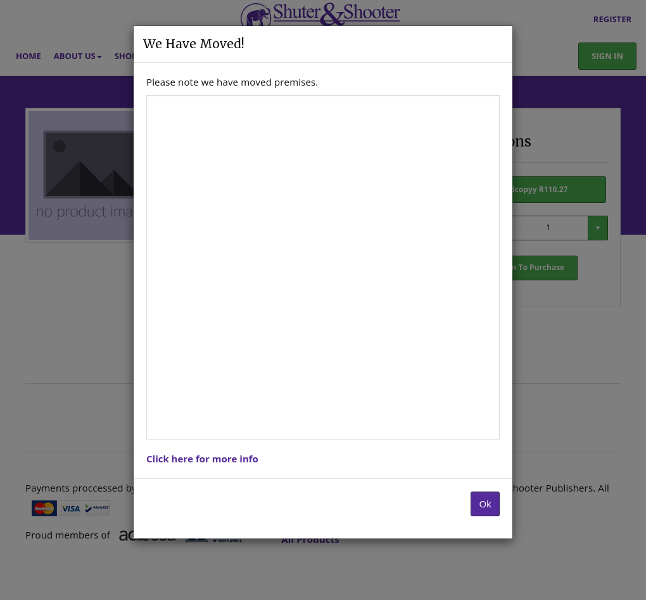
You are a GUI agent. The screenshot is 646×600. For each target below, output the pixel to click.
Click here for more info (202, 458)
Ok (485, 503)
